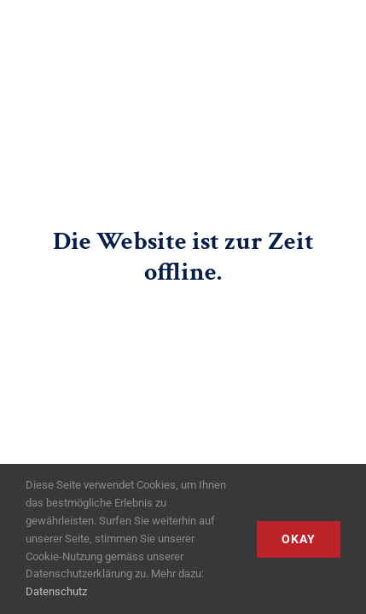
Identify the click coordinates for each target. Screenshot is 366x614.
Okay (299, 539)
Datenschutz (56, 591)
